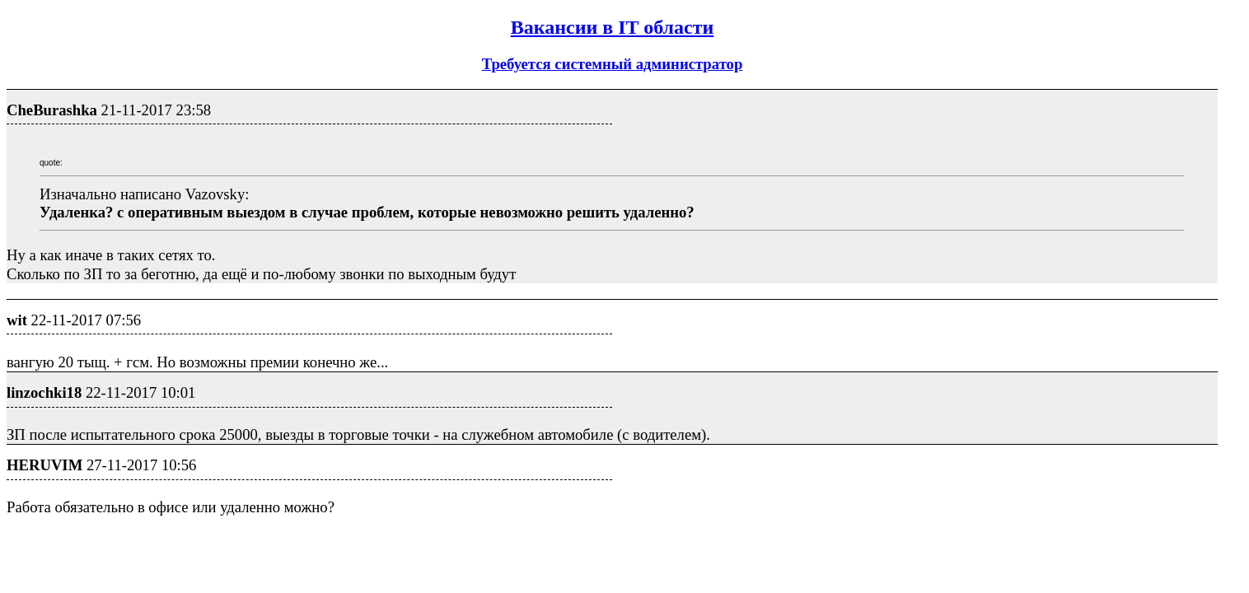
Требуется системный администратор (612, 63)
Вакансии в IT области (612, 27)
